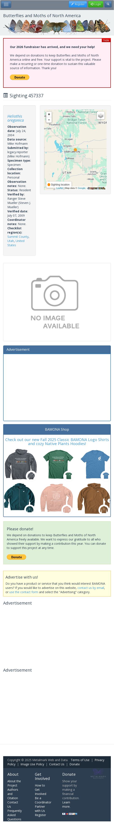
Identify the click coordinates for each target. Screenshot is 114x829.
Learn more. (66, 804)
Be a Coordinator (43, 800)
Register (40, 815)
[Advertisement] (57, 387)
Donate (74, 764)
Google (81, 188)
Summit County (17, 237)
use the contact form (23, 592)
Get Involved (42, 776)
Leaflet (59, 188)
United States (15, 243)
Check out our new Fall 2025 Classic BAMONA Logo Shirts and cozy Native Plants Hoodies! (57, 441)
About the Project (14, 783)
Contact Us (56, 764)
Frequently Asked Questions (14, 815)
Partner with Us (40, 808)
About (13, 774)
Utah (10, 241)
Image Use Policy (32, 764)
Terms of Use (80, 760)
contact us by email (90, 588)
